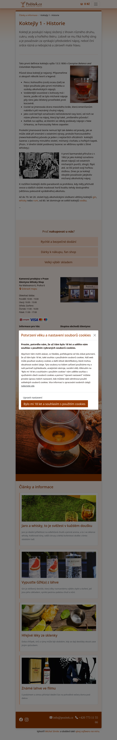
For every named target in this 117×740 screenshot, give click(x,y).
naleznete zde (27, 385)
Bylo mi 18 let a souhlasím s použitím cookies (54, 404)
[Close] (94, 335)
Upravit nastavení (32, 397)
